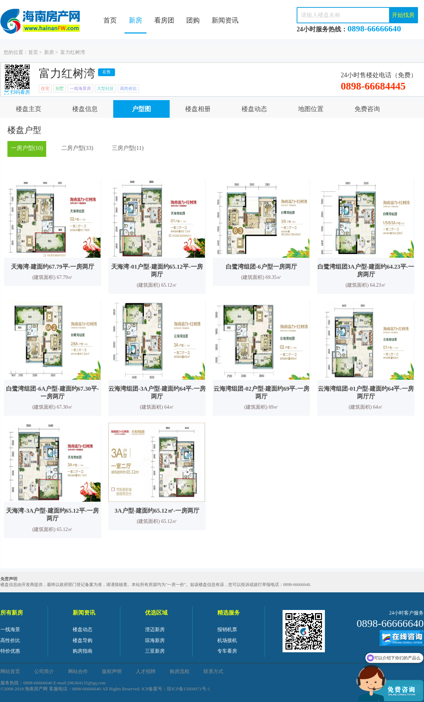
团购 (193, 20)
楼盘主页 (28, 108)
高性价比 (10, 640)
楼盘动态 (254, 108)
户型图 (141, 108)
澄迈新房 (155, 629)
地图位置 (310, 108)
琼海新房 (155, 640)
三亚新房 (155, 651)
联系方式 (213, 671)
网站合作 (78, 671)
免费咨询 (367, 108)
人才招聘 (146, 671)
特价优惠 (10, 651)
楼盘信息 (85, 108)
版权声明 (112, 671)
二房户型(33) (77, 148)
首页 (110, 20)
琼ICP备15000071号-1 (188, 688)
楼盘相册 (198, 108)
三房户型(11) (128, 148)
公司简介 (44, 671)
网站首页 (10, 671)
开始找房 (403, 15)
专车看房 (227, 651)
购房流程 (179, 671)
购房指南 (82, 651)
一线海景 (10, 629)
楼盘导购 (82, 640)
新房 (135, 20)
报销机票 (227, 629)
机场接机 (227, 640)
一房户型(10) (27, 148)
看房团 (164, 20)
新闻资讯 (225, 20)
